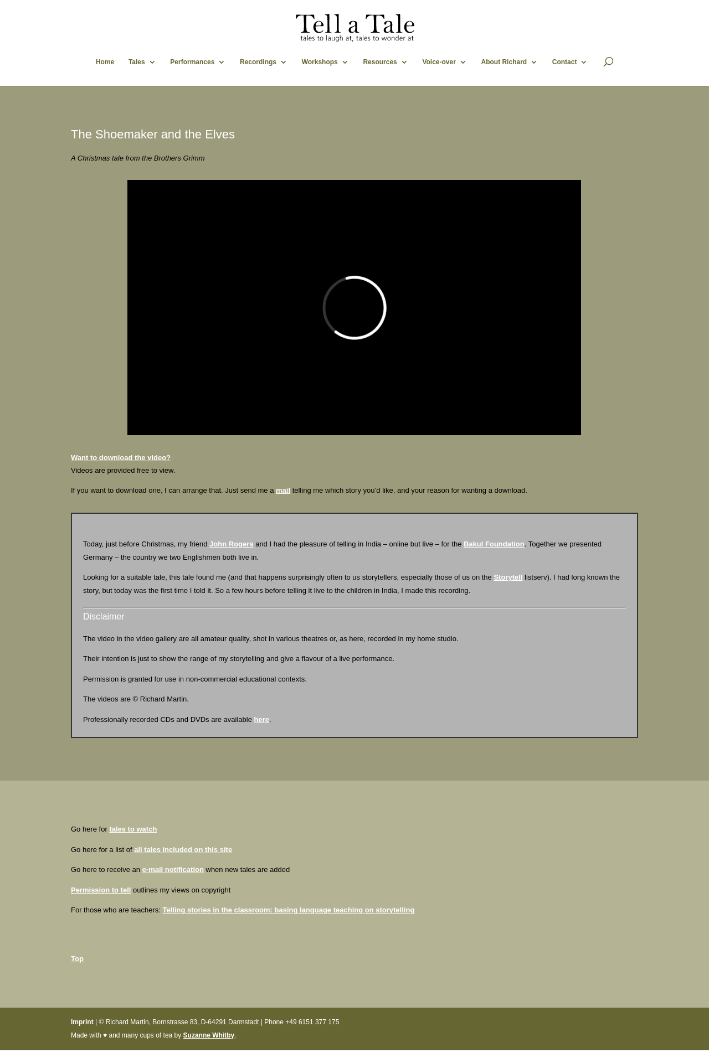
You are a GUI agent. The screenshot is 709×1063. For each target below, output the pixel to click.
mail (283, 490)
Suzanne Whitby (209, 1035)
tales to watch (133, 829)
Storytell (508, 577)
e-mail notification (173, 869)
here (261, 719)
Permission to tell (101, 890)
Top (77, 958)
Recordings (258, 62)
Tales (137, 62)
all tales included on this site (183, 849)
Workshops (320, 62)
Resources (380, 62)
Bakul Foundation (494, 544)
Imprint (82, 1022)
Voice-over (438, 62)
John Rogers (231, 544)
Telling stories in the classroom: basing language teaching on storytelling (288, 910)
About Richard (504, 62)
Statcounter (18, 1056)
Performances (192, 62)
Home (105, 62)
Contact (564, 62)
